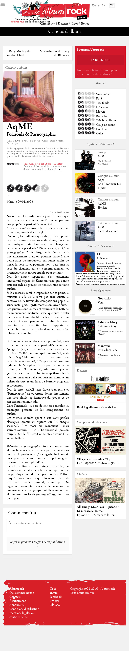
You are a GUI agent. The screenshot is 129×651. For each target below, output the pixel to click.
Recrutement (17, 601)
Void (101, 303)
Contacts (14, 597)
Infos (75, 24)
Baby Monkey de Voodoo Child (18, 53)
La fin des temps (108, 231)
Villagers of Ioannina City (93, 459)
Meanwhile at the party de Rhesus (54, 53)
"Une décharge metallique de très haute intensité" (110, 309)
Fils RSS (55, 605)
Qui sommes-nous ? (21, 593)
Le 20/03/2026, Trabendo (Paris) (98, 463)
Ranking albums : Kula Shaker (96, 407)
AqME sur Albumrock (100, 144)
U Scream (103, 258)
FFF (99, 254)
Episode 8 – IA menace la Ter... (96, 515)
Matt (10, 202)
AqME (19, 126)
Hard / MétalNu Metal (104, 163)
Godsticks (104, 298)
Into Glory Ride (108, 350)
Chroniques (47, 24)
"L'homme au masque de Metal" (110, 333)
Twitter (54, 601)
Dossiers (63, 24)
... (78, 412)
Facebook (55, 597)
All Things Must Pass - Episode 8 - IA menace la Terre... (99, 509)
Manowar (104, 346)
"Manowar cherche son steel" (109, 356)
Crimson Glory (107, 322)
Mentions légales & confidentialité (21, 615)
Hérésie (102, 208)
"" (100, 276)
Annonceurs (16, 605)
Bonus (85, 24)
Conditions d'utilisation (24, 609)
